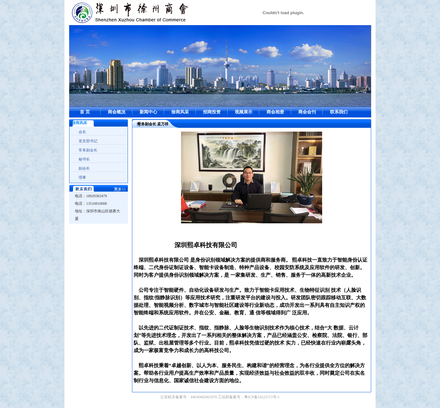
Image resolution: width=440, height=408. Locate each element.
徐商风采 (180, 112)
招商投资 (212, 112)
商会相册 (275, 112)
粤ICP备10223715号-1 (262, 397)
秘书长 (84, 159)
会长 (82, 132)
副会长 (84, 168)
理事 (82, 177)
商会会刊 (307, 112)
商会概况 (116, 112)
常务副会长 (88, 150)
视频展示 (243, 112)
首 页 (85, 112)
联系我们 (339, 112)
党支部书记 (88, 141)
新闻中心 (148, 112)
